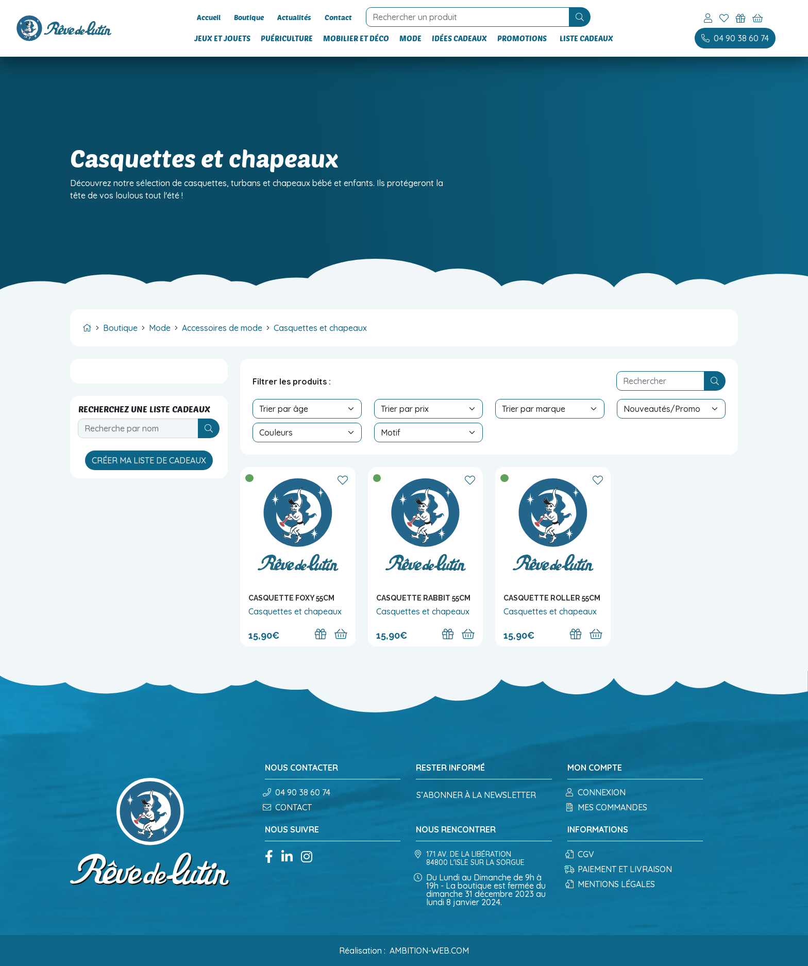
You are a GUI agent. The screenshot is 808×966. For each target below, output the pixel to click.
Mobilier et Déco (358, 38)
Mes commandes (607, 807)
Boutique (245, 17)
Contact (328, 17)
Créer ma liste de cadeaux (149, 460)
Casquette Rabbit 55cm (423, 598)
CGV (580, 854)
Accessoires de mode (222, 328)
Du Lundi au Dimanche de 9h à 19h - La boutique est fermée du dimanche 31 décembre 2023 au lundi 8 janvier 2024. (481, 889)
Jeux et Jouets (224, 38)
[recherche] (458, 17)
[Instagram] (306, 857)
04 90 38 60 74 (297, 792)
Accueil (208, 17)
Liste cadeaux (585, 38)
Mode (412, 38)
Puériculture (288, 38)
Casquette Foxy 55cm (291, 598)
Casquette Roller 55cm (551, 598)
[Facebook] (269, 857)
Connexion (596, 792)
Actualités (287, 17)
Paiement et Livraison (619, 869)
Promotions (523, 38)
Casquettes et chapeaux (320, 328)
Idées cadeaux (461, 38)
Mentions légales (611, 884)
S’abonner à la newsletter (476, 795)
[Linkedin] (287, 857)
